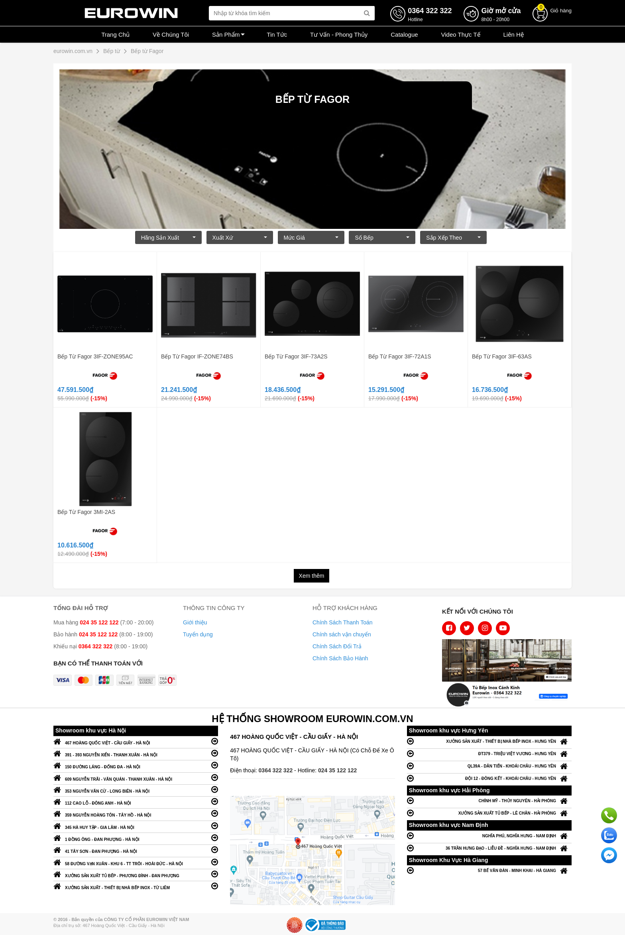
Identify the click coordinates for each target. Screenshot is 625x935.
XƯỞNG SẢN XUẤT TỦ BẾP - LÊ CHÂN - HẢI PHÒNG (489, 812)
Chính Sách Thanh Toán (342, 622)
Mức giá (311, 237)
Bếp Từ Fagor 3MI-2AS (86, 512)
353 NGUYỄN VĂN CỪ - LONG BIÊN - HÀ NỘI (135, 789)
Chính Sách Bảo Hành (340, 658)
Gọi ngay (609, 815)
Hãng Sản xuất (168, 237)
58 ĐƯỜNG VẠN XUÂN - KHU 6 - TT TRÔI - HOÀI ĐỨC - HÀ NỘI (135, 861)
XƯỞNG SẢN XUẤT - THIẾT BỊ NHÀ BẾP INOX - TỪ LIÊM (135, 885)
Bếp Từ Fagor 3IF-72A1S (399, 356)
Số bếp (382, 237)
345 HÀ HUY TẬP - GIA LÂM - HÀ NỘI (135, 825)
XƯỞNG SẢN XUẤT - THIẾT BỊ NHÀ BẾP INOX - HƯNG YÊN (489, 741)
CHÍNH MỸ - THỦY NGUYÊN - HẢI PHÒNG (489, 800)
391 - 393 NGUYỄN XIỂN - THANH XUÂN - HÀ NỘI (135, 753)
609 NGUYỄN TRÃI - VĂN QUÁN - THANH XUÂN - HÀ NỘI (135, 777)
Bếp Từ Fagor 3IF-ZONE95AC (95, 356)
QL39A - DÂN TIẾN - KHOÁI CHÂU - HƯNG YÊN (489, 765)
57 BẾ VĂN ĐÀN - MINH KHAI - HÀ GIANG (489, 870)
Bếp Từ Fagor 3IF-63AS (502, 356)
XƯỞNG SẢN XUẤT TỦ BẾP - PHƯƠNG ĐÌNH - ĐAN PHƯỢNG (135, 873)
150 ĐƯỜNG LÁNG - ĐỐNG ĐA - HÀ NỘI (135, 765)
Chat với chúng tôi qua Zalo (609, 835)
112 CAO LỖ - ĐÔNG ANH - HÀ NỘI (135, 801)
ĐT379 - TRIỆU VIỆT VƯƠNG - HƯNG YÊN (489, 753)
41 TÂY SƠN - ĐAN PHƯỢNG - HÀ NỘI (135, 849)
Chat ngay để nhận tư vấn (609, 855)
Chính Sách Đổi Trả (337, 646)
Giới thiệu (195, 622)
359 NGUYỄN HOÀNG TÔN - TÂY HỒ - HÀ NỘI (135, 813)
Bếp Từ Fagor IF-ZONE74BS (197, 356)
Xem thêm (311, 576)
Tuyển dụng (198, 634)
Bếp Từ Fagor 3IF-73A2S (296, 356)
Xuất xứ (239, 237)
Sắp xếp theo (453, 237)
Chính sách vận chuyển (341, 634)
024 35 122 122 (337, 770)
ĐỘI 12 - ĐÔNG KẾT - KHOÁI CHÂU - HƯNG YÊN (489, 778)
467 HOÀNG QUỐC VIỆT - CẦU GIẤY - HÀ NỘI (135, 741)
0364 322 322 (277, 770)
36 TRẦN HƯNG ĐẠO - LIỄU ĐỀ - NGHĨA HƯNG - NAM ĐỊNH (489, 847)
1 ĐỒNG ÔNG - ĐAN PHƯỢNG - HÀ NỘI (135, 837)
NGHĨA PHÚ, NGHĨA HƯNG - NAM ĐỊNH (489, 835)
